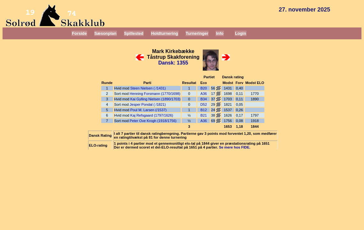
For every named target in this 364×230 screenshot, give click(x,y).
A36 (204, 94)
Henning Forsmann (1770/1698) (155, 94)
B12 (204, 110)
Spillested (133, 33)
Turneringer (197, 33)
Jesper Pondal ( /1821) (148, 104)
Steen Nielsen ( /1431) (148, 88)
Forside (79, 33)
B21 (204, 115)
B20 (204, 88)
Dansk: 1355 (173, 62)
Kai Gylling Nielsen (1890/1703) (155, 99)
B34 (204, 99)
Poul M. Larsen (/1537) (148, 110)
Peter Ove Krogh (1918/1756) (153, 121)
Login (240, 33)
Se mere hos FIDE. (234, 147)
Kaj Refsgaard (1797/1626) (151, 115)
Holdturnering (164, 33)
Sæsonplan (106, 33)
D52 (203, 104)
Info (219, 33)
